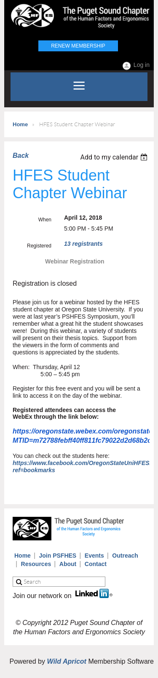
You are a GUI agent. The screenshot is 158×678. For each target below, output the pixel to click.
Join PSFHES (58, 555)
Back (21, 155)
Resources (36, 564)
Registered (39, 246)
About (67, 564)
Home (20, 124)
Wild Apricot (66, 661)
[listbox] (115, 157)
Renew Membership (78, 46)
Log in (142, 64)
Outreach (125, 555)
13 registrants (83, 243)
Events (94, 555)
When (44, 220)
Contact (96, 564)
